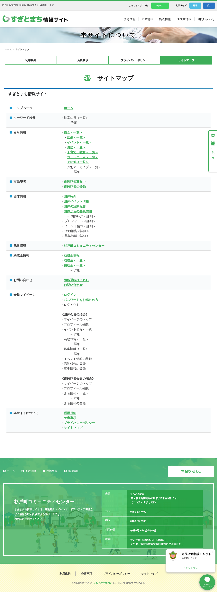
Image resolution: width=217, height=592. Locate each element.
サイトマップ (186, 60)
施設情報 (73, 471)
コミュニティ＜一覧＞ (82, 157)
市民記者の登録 (75, 186)
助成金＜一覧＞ (75, 260)
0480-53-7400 (138, 511)
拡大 (209, 5)
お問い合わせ (73, 285)
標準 (195, 5)
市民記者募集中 (75, 181)
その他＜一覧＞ (78, 162)
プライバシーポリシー (134, 60)
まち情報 (30, 471)
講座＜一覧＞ (76, 147)
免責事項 (82, 60)
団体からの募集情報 (78, 211)
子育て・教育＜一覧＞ (82, 152)
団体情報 (51, 471)
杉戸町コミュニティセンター (84, 245)
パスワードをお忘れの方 (81, 299)
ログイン (160, 5)
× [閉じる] (212, 552)
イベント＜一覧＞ (79, 142)
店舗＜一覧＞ (76, 137)
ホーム (8, 49)
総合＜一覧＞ (73, 132)
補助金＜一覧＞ (75, 265)
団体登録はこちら (76, 280)
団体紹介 (70, 196)
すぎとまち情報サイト (39, 19)
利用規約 (30, 60)
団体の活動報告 (75, 206)
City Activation (102, 583)
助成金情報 (71, 255)
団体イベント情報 (76, 201)
